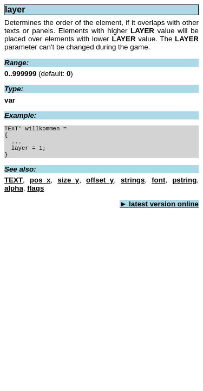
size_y (68, 185)
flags (35, 194)
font (158, 185)
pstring (184, 185)
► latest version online (159, 209)
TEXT (13, 185)
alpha (13, 194)
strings (133, 185)
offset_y (100, 185)
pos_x (40, 185)
